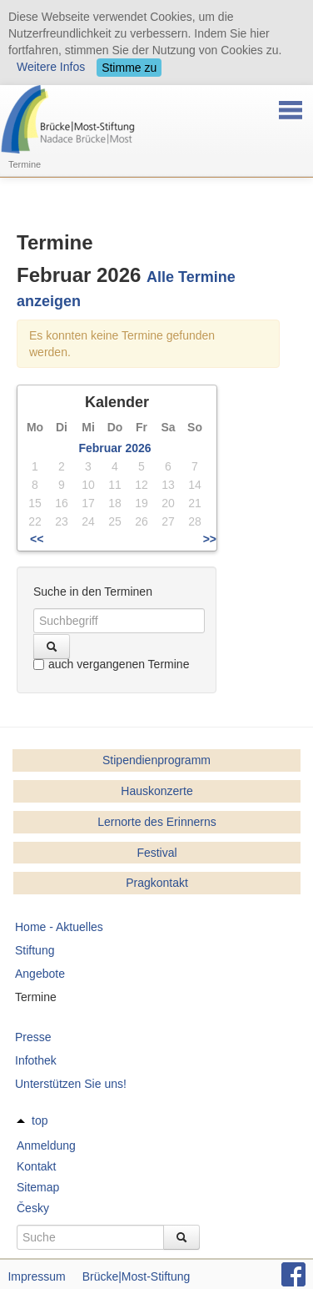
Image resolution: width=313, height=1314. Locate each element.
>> (209, 539)
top (39, 1120)
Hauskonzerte (156, 791)
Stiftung (34, 950)
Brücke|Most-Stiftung (136, 1276)
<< (36, 539)
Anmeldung (46, 1145)
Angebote (40, 973)
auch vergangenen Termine (111, 664)
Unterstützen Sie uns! (71, 1083)
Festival (156, 852)
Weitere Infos (51, 66)
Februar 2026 (114, 448)
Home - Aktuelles (59, 927)
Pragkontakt (157, 882)
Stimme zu (129, 67)
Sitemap (38, 1187)
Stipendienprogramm (156, 760)
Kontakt (36, 1166)
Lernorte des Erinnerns (156, 821)
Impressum (36, 1276)
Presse (33, 1037)
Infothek (36, 1060)
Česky (33, 1208)
